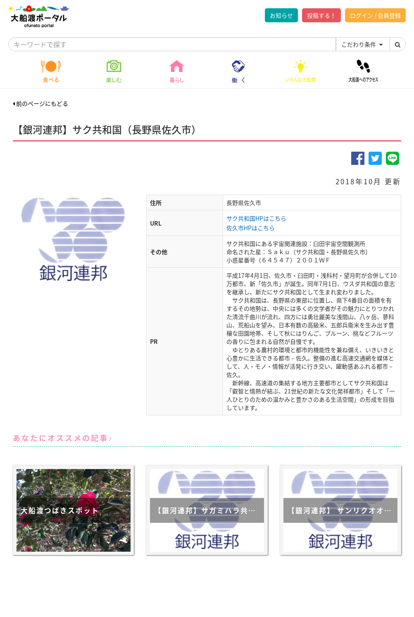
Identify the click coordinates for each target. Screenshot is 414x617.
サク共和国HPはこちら (256, 218)
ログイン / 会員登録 (375, 15)
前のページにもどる (40, 103)
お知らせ (281, 15)
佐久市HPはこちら (250, 228)
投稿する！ (321, 15)
